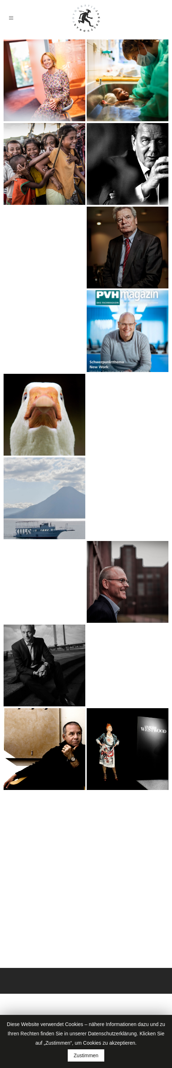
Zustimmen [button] (85, 1055)
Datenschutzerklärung (112, 1033)
